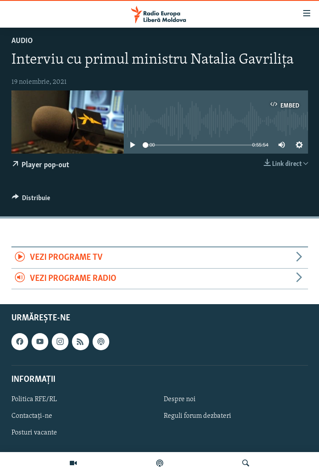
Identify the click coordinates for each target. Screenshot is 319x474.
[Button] (31, 200)
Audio (22, 41)
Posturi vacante (34, 432)
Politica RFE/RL (34, 399)
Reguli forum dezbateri (197, 416)
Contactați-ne (31, 416)
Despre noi (180, 399)
